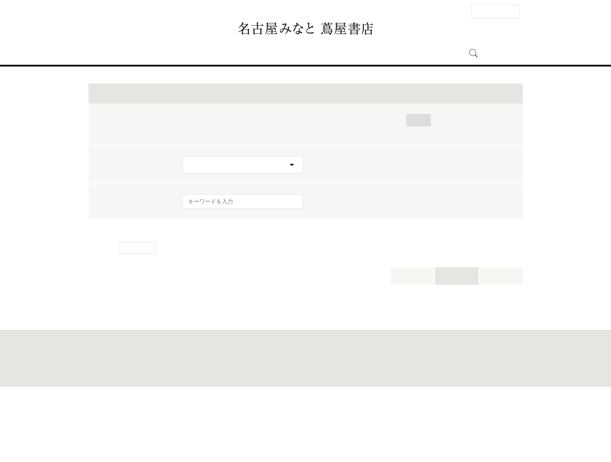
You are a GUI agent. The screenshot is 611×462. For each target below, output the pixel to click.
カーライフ (300, 186)
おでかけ (256, 186)
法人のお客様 (495, 11)
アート (419, 186)
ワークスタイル (206, 197)
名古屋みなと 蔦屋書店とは (360, 53)
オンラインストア (433, 53)
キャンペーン (292, 197)
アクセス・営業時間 (161, 53)
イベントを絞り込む (305, 159)
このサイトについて (291, 434)
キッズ (342, 186)
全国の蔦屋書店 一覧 (417, 434)
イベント (262, 53)
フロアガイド (219, 53)
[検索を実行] (290, 270)
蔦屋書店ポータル (374, 434)
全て (191, 186)
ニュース (298, 53)
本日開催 (412, 342)
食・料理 (380, 186)
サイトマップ (253, 434)
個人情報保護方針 (333, 434)
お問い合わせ (188, 434)
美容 (251, 197)
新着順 (501, 342)
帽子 (221, 186)
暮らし (454, 186)
